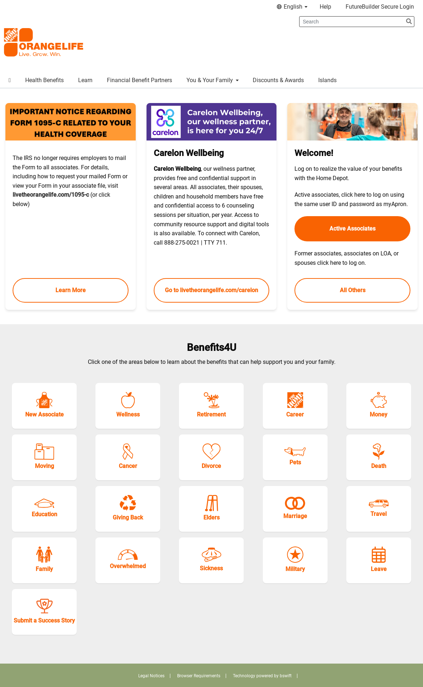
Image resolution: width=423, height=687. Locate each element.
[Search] (351, 21)
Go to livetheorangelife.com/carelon (211, 290)
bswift (286, 675)
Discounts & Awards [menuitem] (278, 80)
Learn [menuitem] (85, 80)
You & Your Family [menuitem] (212, 80)
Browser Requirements (198, 675)
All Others (352, 290)
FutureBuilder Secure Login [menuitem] (380, 6)
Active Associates (352, 228)
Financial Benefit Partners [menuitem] (139, 80)
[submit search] (409, 21)
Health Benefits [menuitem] (44, 80)
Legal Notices (151, 675)
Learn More (70, 290)
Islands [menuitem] (327, 80)
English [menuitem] (293, 6)
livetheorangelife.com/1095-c (51, 194)
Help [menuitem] (325, 6)
